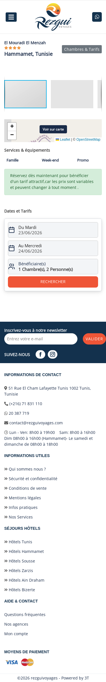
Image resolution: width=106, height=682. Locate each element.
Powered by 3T (75, 678)
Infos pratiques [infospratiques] (21, 507)
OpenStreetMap (88, 140)
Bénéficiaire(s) (32, 263)
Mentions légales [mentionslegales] (22, 497)
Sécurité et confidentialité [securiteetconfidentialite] (30, 478)
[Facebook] (41, 354)
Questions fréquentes (25, 614)
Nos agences (16, 624)
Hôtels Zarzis (18, 570)
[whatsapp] (97, 17)
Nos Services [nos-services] (18, 517)
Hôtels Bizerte (19, 589)
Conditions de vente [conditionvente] (25, 488)
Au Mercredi (30, 245)
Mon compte (16, 633)
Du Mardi (27, 227)
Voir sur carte (53, 129)
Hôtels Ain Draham (24, 580)
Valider (94, 338)
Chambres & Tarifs (81, 49)
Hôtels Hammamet (24, 551)
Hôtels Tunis (18, 541)
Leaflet (63, 140)
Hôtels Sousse (19, 561)
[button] (74, 94)
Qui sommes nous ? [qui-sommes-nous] (25, 469)
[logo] (53, 17)
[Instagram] (53, 354)
